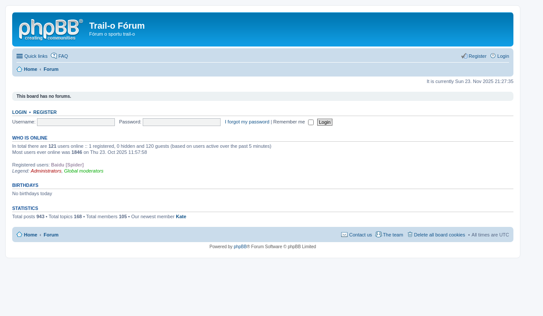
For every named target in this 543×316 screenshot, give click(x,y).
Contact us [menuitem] (360, 234)
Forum (51, 234)
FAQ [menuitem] (63, 56)
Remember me (293, 121)
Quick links (35, 56)
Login (19, 112)
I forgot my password (247, 121)
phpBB (240, 246)
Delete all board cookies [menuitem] (439, 234)
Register (45, 112)
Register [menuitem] (477, 56)
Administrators (46, 170)
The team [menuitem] (393, 234)
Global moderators (84, 170)
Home (30, 234)
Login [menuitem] (503, 56)
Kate (181, 216)
